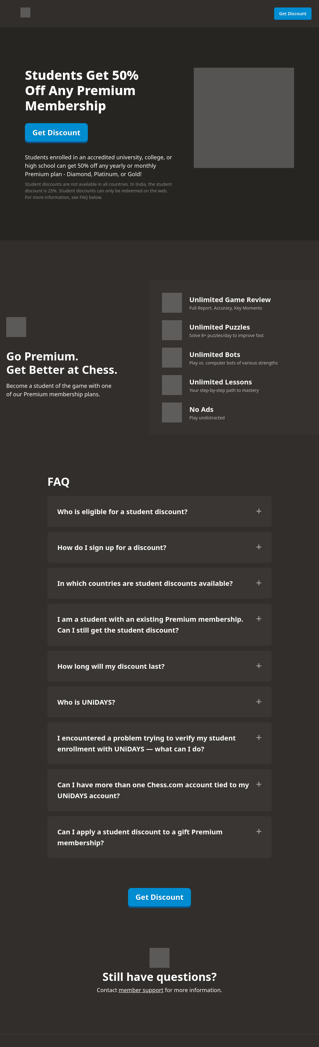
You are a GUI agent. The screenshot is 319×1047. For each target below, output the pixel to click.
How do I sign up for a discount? (111, 547)
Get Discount (293, 14)
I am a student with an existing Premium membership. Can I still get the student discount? (150, 624)
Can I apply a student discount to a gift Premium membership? (139, 837)
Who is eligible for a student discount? (122, 511)
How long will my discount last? (110, 666)
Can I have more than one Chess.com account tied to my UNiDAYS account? (153, 790)
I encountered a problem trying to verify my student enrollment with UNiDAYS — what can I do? (146, 743)
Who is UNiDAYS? (86, 702)
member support (141, 990)
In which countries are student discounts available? (145, 583)
